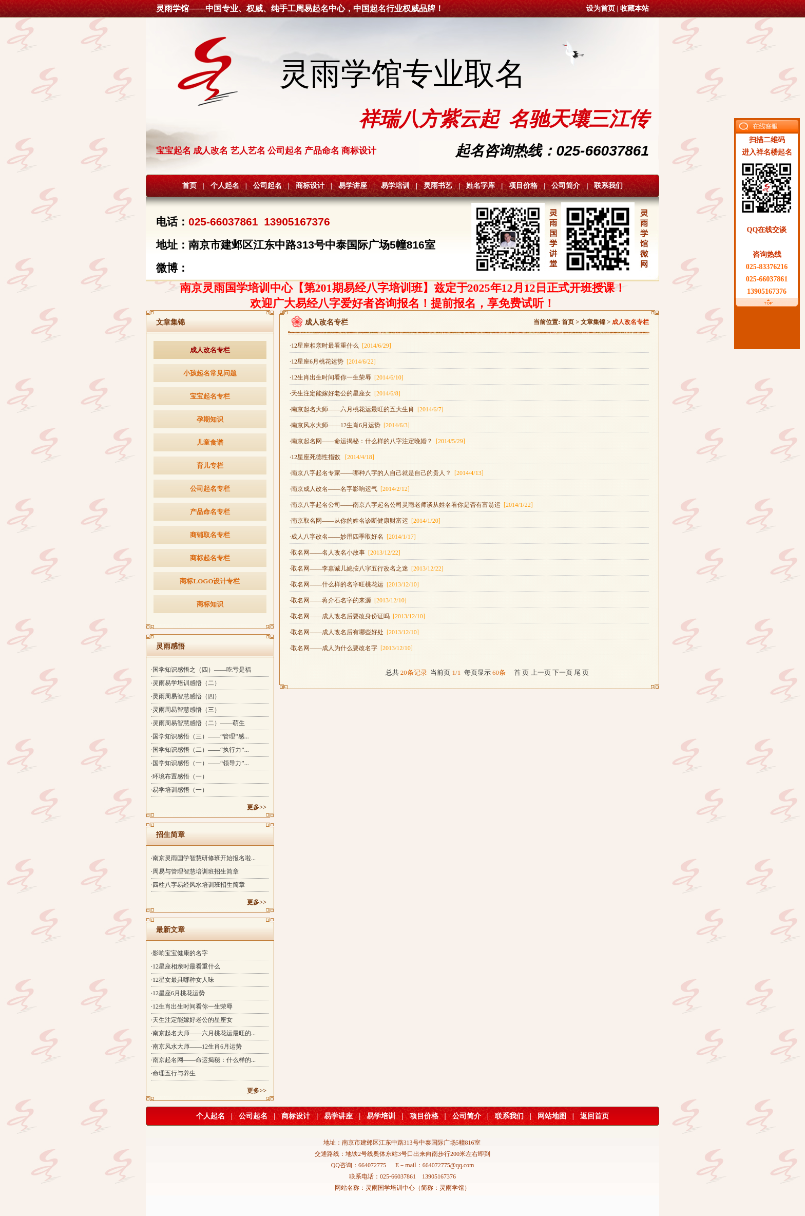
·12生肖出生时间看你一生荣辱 (192, 1006)
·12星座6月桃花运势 (178, 993)
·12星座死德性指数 (332, 457)
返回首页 (594, 1116)
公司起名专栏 (210, 488)
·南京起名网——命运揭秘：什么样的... (203, 1059)
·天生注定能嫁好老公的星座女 (192, 1019)
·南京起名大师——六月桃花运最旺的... (203, 1033)
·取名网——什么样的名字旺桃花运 (354, 584)
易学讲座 (352, 185)
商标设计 (310, 185)
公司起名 (267, 185)
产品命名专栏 (210, 512)
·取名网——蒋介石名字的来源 (348, 600)
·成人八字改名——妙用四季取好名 (353, 536)
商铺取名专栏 (210, 535)
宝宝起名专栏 (210, 396)
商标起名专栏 (210, 558)
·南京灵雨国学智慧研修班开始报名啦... (203, 858)
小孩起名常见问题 (210, 373)
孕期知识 (210, 419)
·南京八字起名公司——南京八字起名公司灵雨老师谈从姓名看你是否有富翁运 (411, 504)
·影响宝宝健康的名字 (179, 953)
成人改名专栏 (210, 350)
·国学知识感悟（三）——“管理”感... (200, 736)
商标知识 (210, 604)
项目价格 (523, 185)
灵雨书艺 (438, 185)
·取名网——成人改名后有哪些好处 (354, 632)
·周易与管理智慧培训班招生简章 (195, 871)
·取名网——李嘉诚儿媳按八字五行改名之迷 (367, 568)
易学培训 (395, 185)
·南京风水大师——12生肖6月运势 (196, 1046)
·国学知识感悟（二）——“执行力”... (200, 749)
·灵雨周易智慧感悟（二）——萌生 (198, 723)
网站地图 (552, 1116)
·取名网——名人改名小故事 (345, 552)
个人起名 (224, 185)
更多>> (256, 807)
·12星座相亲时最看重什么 (185, 966)
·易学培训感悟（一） (179, 789)
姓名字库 (480, 185)
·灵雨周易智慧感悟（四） (185, 696)
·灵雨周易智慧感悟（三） (185, 709)
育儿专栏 (210, 465)
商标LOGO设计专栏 (210, 581)
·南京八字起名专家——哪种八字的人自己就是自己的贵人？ (387, 473)
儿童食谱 (210, 442)
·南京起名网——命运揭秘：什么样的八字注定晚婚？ (377, 441)
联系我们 (608, 185)
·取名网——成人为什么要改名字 (351, 648)
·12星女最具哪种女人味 (182, 979)
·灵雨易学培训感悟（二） (185, 683)
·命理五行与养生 (173, 1073)
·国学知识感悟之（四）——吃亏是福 (201, 669)
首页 (189, 185)
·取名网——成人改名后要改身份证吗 (357, 616)
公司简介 (565, 185)
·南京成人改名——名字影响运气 (350, 488)
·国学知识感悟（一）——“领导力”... (200, 763)
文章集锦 (593, 322)
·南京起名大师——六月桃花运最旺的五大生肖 (367, 409)
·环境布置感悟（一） (179, 776)
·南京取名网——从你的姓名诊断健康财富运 (365, 520)
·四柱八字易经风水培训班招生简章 (198, 884)
